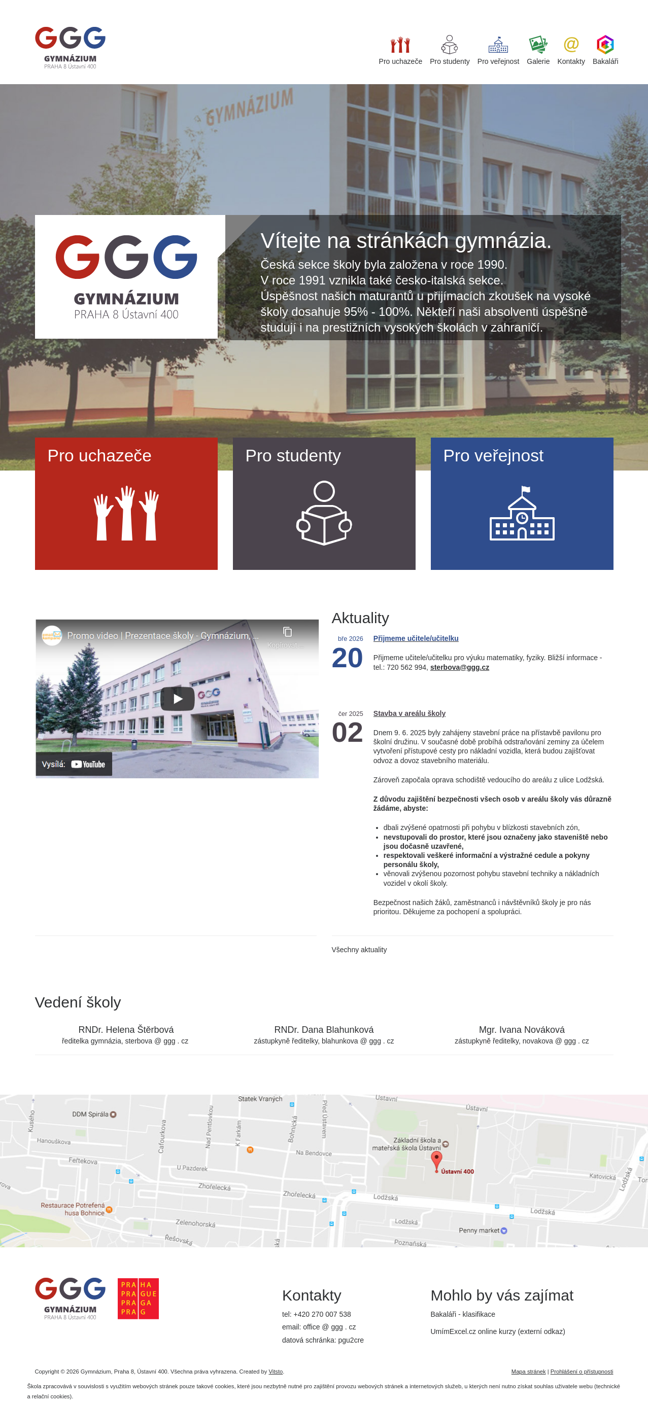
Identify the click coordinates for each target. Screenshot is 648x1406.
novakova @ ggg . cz (556, 1041)
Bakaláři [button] (606, 50)
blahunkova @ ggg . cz (358, 1041)
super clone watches (32, 5)
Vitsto (275, 1371)
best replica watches (99, 5)
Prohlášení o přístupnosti (582, 1371)
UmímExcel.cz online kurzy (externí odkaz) (498, 1331)
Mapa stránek (528, 1371)
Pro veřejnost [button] (498, 50)
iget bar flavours (158, 5)
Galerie (538, 50)
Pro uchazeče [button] (401, 50)
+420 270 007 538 (322, 1314)
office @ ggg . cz (329, 1327)
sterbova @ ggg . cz (156, 1041)
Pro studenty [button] (450, 50)
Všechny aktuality (359, 950)
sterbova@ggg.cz (459, 667)
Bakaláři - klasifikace (463, 1314)
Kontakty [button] (571, 50)
